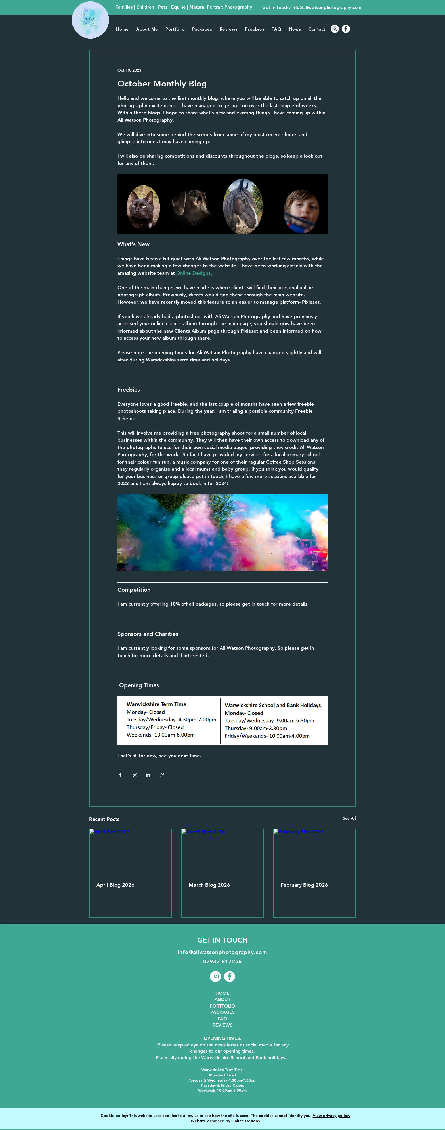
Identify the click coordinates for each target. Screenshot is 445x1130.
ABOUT (222, 999)
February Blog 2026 (304, 885)
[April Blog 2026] (130, 852)
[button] (175, 29)
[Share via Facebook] (120, 774)
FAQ (222, 1018)
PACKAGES (222, 1012)
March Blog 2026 (209, 885)
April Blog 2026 (115, 885)
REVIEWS (222, 1025)
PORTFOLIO (222, 1006)
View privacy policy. (331, 1115)
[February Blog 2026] (314, 852)
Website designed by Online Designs (225, 1120)
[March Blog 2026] (222, 852)
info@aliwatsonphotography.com (326, 7)
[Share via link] (162, 774)
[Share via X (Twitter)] (134, 774)
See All (349, 818)
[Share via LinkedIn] (148, 774)
